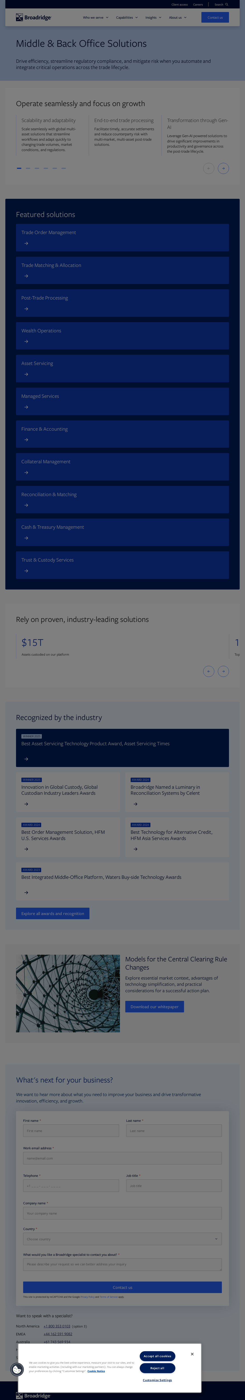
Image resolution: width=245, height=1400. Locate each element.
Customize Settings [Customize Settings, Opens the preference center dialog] (157, 1380)
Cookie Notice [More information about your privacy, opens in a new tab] (96, 1371)
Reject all (157, 1368)
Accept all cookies (157, 1356)
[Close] (192, 1354)
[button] (17, 1370)
